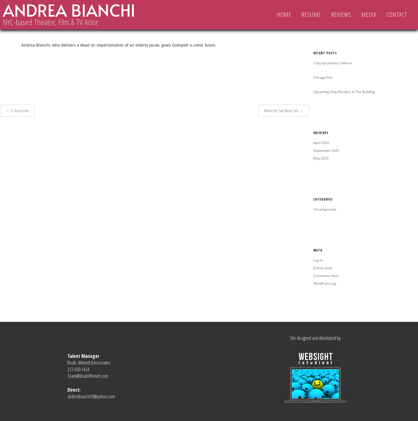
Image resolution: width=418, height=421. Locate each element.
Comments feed (325, 275)
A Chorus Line (20, 110)
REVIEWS (341, 14)
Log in (318, 260)
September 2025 (326, 150)
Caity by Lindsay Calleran (332, 63)
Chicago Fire (323, 77)
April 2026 (321, 142)
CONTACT (397, 14)
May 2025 (321, 158)
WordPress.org (324, 283)
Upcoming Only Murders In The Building (344, 91)
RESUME (311, 14)
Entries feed (322, 268)
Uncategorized (324, 209)
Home (284, 14)
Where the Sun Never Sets (281, 110)
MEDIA (369, 14)
